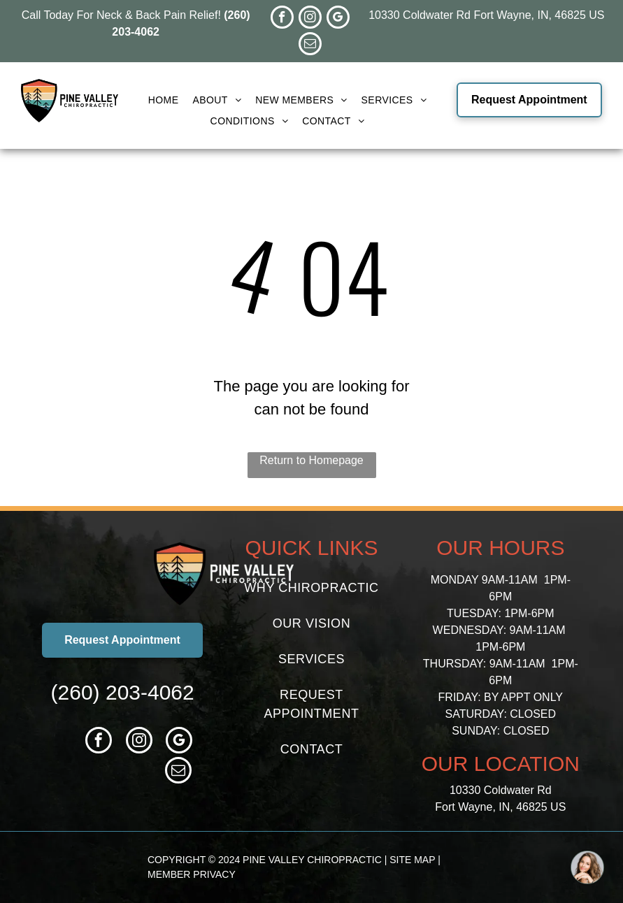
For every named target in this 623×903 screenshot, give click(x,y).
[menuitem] (163, 100)
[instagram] (310, 19)
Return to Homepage (311, 460)
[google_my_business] (338, 19)
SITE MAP (412, 859)
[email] (310, 45)
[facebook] (282, 19)
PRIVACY (214, 874)
